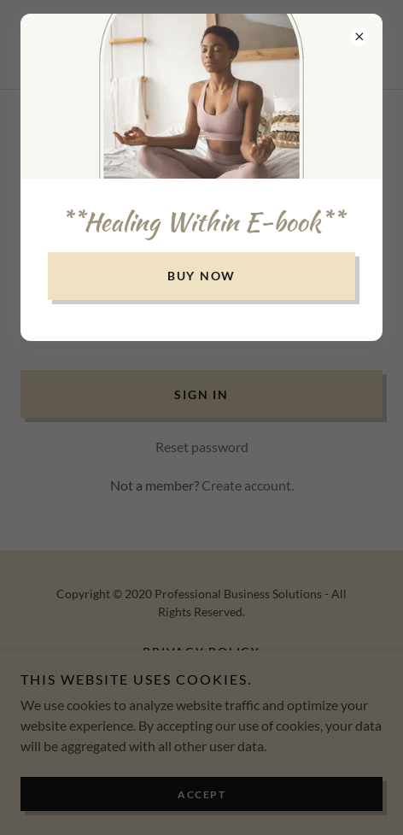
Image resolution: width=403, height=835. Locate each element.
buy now (201, 275)
